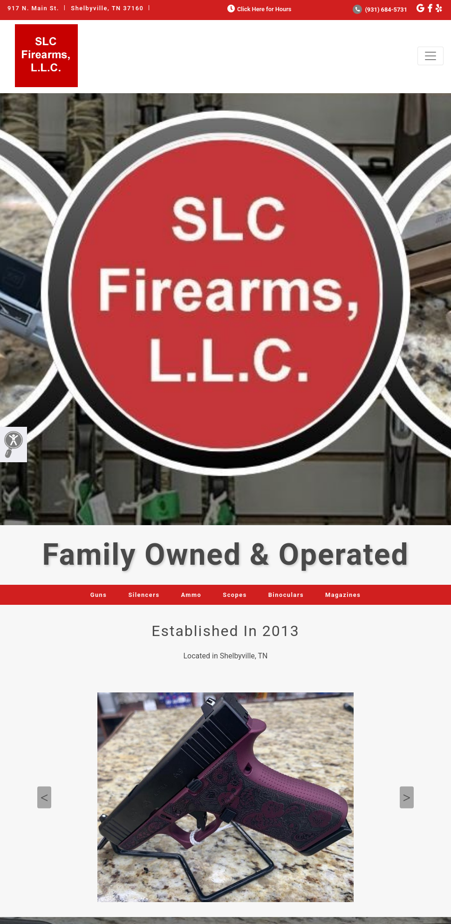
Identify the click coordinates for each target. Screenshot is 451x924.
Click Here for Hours (258, 9)
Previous (44, 797)
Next (407, 797)
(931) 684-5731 (380, 9)
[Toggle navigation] (430, 56)
